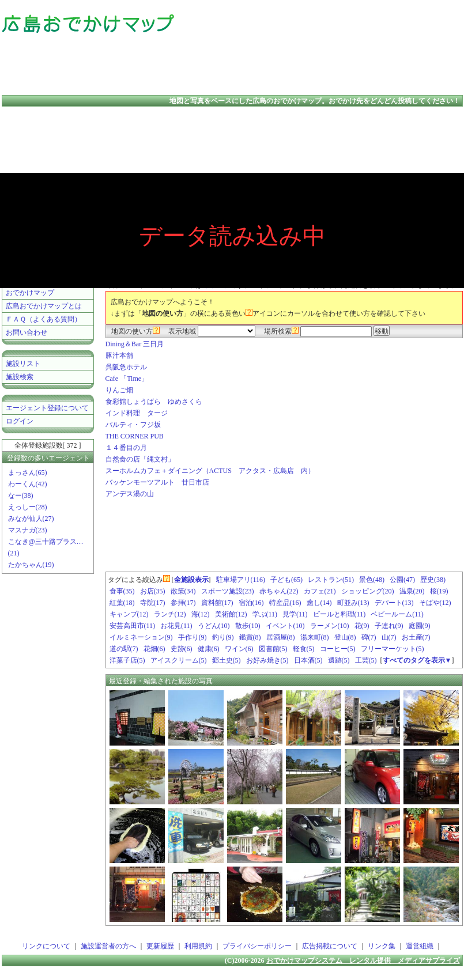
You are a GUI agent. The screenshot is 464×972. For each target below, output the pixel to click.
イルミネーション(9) (141, 637)
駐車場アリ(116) (240, 580)
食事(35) (122, 591)
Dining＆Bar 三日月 (134, 344)
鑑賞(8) (250, 637)
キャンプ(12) (129, 614)
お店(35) (152, 591)
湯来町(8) (315, 637)
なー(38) (20, 495)
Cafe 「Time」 (127, 379)
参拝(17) (183, 603)
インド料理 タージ (136, 413)
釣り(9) (223, 637)
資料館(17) (217, 603)
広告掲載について (329, 946)
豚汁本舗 (119, 355)
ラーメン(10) (329, 626)
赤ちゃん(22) (279, 591)
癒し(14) (319, 603)
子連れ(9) (389, 626)
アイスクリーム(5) (179, 660)
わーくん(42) (27, 484)
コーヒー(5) (337, 649)
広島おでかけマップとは (44, 306)
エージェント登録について (47, 408)
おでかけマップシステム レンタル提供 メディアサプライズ (363, 960)
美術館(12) (231, 614)
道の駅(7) (124, 649)
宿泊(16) (251, 603)
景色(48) (371, 580)
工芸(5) (366, 660)
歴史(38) (432, 580)
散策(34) (183, 591)
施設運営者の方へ (108, 946)
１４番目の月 (126, 448)
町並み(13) (353, 603)
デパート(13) (394, 603)
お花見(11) (176, 626)
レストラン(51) (331, 580)
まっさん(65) (27, 472)
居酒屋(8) (281, 637)
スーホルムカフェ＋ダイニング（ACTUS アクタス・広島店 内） (210, 471)
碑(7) (369, 637)
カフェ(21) (320, 591)
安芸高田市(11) (132, 626)
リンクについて (46, 946)
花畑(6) (154, 649)
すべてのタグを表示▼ (417, 660)
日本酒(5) (308, 660)
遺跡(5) (339, 660)
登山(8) (345, 637)
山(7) (389, 637)
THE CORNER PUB (134, 436)
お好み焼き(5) (267, 660)
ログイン (19, 421)
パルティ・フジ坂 (133, 425)
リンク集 (381, 946)
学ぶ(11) (265, 614)
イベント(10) (285, 626)
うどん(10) (214, 626)
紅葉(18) (122, 603)
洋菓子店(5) (127, 660)
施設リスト (23, 364)
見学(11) (295, 614)
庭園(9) (419, 626)
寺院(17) (152, 603)
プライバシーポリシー (257, 946)
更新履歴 (160, 946)
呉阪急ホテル (126, 367)
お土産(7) (416, 637)
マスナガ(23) (27, 530)
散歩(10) (247, 626)
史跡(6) (181, 649)
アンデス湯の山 (129, 494)
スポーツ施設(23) (227, 591)
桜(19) (439, 591)
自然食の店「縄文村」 (140, 459)
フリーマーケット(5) (392, 649)
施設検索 (19, 377)
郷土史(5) (226, 660)
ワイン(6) (239, 649)
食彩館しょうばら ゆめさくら (153, 402)
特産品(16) (285, 603)
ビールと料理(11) (339, 614)
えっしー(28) (27, 507)
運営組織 (419, 946)
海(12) (201, 614)
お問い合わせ (26, 332)
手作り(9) (192, 637)
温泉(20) (412, 591)
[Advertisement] (409, 49)
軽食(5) (303, 649)
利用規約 (198, 946)
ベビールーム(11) (397, 614)
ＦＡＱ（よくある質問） (43, 319)
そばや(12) (435, 603)
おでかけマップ (30, 293)
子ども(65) (286, 580)
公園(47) (402, 580)
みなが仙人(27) (31, 519)
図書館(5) (273, 649)
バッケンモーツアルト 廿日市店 (157, 482)
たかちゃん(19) (31, 565)
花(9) (362, 626)
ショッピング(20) (367, 591)
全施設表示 (191, 580)
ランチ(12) (170, 614)
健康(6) (208, 649)
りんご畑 (119, 390)
